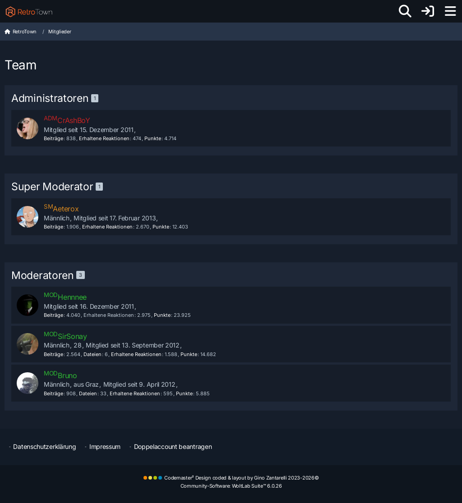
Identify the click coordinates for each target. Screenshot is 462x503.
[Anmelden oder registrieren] (428, 11)
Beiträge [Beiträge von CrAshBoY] (53, 138)
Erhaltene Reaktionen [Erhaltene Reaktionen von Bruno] (135, 393)
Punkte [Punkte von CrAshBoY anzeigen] (152, 138)
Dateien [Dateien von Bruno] (88, 393)
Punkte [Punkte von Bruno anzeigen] (184, 393)
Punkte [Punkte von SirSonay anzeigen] (188, 354)
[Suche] (405, 11)
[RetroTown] (29, 11)
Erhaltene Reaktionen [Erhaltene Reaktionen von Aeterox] (107, 227)
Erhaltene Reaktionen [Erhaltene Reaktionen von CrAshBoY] (104, 138)
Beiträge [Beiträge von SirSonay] (53, 354)
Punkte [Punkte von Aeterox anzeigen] (160, 227)
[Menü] (450, 11)
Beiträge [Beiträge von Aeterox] (53, 227)
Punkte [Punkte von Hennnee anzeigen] (162, 315)
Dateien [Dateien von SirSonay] (92, 354)
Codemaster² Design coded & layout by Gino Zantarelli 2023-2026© (241, 478)
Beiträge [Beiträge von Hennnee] (53, 315)
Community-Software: (231, 486)
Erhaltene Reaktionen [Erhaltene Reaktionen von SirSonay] (136, 354)
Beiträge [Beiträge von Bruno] (53, 393)
